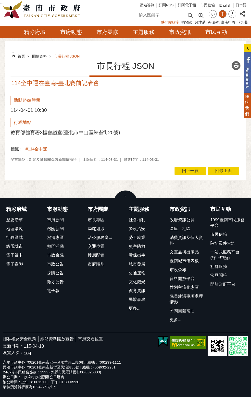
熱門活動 (55, 246)
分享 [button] (242, 11)
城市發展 (137, 264)
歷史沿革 (14, 220)
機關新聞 (55, 228)
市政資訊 (180, 32)
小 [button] (213, 14)
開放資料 (39, 56)
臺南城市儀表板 (184, 261)
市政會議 (55, 255)
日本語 (241, 5)
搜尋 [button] (190, 15)
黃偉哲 (213, 22)
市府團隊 (107, 32)
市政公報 (178, 269)
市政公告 (55, 264)
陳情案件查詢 (222, 243)
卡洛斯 (243, 22)
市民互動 (216, 32)
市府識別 (96, 264)
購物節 (186, 22)
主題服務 (143, 32)
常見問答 (218, 275)
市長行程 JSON (67, 56)
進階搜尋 (201, 15)
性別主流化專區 (184, 287)
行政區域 (14, 237)
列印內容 (236, 65)
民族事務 (137, 299)
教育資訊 (137, 290)
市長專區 (96, 220)
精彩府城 (35, 32)
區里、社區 (180, 228)
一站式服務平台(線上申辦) (224, 255)
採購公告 (55, 273)
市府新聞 (55, 220)
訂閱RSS (166, 5)
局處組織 (96, 228)
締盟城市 (14, 246)
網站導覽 (147, 5)
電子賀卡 (14, 255)
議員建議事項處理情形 (186, 299)
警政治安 (137, 228)
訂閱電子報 (187, 5)
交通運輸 (137, 273)
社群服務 (218, 266)
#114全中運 (36, 149)
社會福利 (137, 220)
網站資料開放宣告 (57, 339)
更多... (134, 308)
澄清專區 (55, 237)
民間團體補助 (182, 311)
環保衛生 (137, 255)
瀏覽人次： (13, 353)
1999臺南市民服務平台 (227, 223)
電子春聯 (14, 264)
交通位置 (96, 246)
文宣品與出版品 (184, 252)
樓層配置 (96, 255)
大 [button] (232, 14)
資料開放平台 (182, 278)
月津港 (200, 22)
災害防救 (137, 246)
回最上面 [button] (223, 170)
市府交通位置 (90, 339)
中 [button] (223, 14)
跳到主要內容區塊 (2, 2)
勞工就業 (137, 237)
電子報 (53, 290)
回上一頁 (190, 170)
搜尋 (141, 14)
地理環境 (14, 228)
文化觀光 (137, 281)
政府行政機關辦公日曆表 (44, 377)
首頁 (21, 56)
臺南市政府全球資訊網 (43, 10)
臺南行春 (228, 22)
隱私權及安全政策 (19, 339)
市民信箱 (207, 5)
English (225, 5)
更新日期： (13, 346)
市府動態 (71, 32)
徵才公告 (55, 281)
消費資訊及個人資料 (186, 240)
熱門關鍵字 (170, 22)
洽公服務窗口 (100, 237)
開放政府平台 (222, 284)
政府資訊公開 (182, 220)
